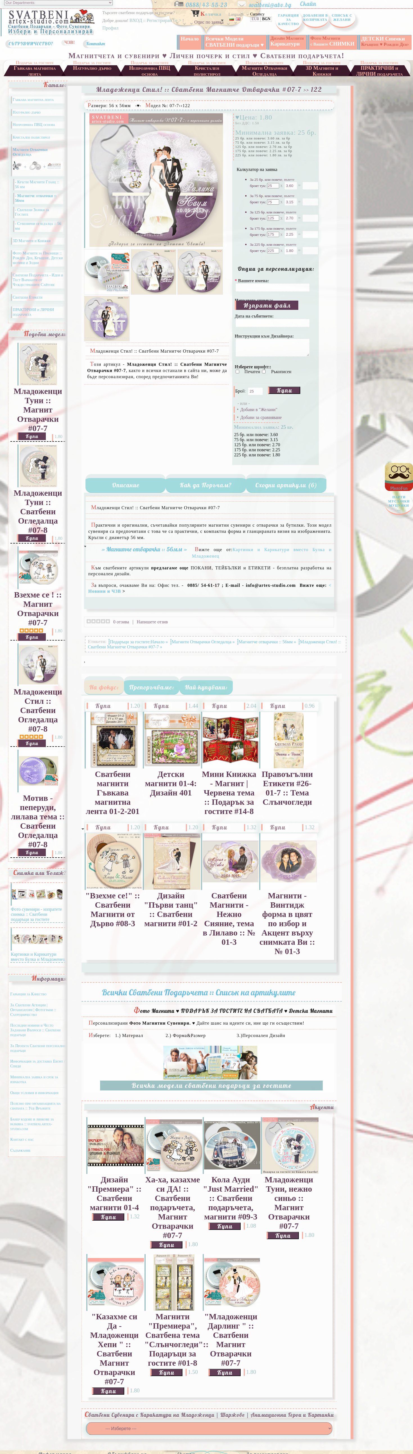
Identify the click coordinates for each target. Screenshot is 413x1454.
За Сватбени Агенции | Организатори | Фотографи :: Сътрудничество (33, 1010)
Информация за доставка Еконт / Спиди (37, 1063)
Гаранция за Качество (288, 19)
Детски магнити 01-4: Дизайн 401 (171, 783)
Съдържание (20, 1150)
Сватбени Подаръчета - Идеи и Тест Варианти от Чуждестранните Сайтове (38, 280)
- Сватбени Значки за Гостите (32, 212)
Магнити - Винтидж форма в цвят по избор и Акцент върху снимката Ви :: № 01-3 (287, 923)
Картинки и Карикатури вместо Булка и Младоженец (38, 954)
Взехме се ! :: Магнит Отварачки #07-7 (38, 608)
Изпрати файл (267, 305)
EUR (255, 19)
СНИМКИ (332, 41)
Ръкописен (281, 371)
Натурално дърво (92, 68)
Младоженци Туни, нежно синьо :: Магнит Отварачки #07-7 (289, 1202)
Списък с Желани (342, 17)
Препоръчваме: (151, 687)
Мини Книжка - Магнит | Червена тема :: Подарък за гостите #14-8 (229, 793)
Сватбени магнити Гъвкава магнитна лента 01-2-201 (112, 793)
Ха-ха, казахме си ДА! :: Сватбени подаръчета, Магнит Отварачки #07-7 (172, 1207)
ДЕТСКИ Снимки (385, 41)
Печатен (253, 371)
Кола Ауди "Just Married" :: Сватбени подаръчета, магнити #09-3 (231, 1198)
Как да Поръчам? (206, 485)
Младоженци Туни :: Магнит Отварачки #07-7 (38, 410)
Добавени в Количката (315, 17)
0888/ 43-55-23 (211, 3)
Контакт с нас (22, 1139)
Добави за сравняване (261, 417)
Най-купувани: (206, 687)
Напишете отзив (152, 621)
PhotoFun (399, 500)
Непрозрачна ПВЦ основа (149, 70)
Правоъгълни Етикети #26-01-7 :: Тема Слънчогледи (287, 788)
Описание (125, 485)
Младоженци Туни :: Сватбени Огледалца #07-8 (38, 511)
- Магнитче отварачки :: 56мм (36, 198)
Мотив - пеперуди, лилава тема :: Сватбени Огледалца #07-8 (38, 821)
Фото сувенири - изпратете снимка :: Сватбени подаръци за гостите (36, 912)
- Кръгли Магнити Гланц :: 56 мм (37, 184)
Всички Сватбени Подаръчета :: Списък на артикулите (198, 992)
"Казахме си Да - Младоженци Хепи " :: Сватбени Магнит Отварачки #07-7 (114, 1349)
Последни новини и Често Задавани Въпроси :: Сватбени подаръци (35, 1030)
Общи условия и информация (34, 1093)
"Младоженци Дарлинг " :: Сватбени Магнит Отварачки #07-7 (230, 1339)
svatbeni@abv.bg (274, 3)
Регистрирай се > (164, 20)
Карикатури (287, 41)
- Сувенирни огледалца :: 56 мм (38, 226)
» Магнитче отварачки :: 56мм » (144, 549)
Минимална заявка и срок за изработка (34, 1079)
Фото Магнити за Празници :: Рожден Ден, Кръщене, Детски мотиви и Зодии (38, 258)
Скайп (311, 3)
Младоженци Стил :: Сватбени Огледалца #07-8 (38, 710)
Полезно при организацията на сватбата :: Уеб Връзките (35, 1105)
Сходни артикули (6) (286, 485)
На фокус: (104, 687)
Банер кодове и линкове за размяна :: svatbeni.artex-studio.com (32, 1124)
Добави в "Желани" (258, 409)
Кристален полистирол (207, 70)
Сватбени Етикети (27, 297)
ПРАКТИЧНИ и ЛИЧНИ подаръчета (379, 70)
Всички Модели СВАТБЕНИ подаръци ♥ (235, 42)
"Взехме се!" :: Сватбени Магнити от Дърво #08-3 (112, 909)
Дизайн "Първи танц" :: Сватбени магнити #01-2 (171, 909)
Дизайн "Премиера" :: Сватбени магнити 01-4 (114, 1193)
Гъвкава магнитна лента (35, 70)
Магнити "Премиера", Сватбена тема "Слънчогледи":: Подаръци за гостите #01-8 (173, 1339)
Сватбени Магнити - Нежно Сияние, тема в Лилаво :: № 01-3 (229, 918)
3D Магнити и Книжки (322, 70)
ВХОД (135, 20)
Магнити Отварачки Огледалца (264, 70)
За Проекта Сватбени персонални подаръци (37, 1048)
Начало (190, 39)
